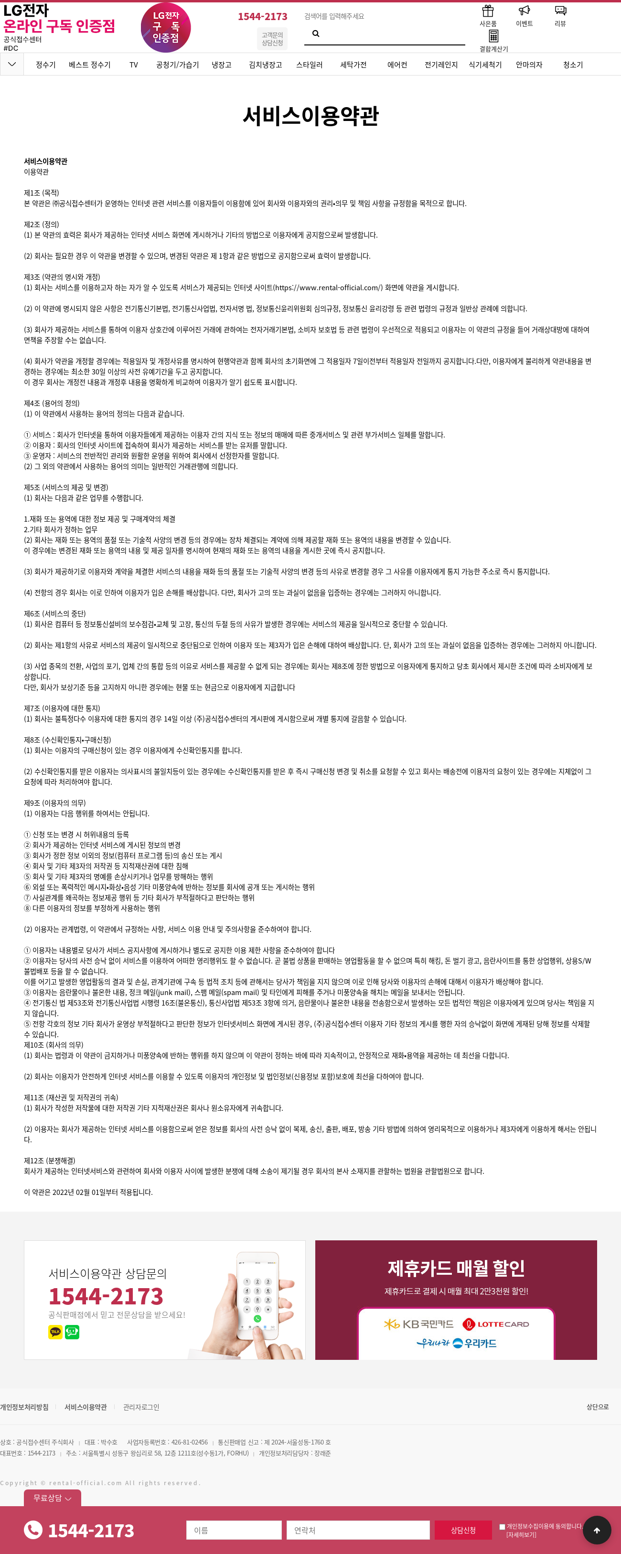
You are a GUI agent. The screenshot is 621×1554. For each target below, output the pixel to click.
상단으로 (598, 1406)
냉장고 (222, 64)
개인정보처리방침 (24, 1407)
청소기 (573, 64)
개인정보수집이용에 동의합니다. (541, 1526)
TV (133, 64)
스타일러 (309, 64)
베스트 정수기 (90, 64)
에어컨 (397, 64)
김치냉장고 (265, 64)
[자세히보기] (521, 1535)
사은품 (488, 15)
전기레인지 (441, 64)
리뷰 (560, 15)
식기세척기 (485, 64)
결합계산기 (494, 40)
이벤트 (524, 15)
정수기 (46, 64)
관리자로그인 (141, 1407)
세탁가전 (353, 64)
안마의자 (529, 64)
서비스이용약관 (85, 1407)
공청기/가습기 (177, 64)
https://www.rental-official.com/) (329, 287)
